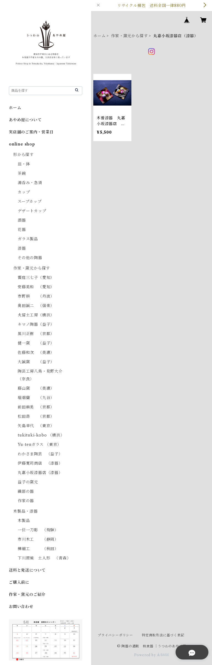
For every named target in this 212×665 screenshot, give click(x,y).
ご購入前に (19, 582)
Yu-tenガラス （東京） (39, 444)
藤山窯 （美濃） (36, 388)
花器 (22, 229)
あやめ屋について (25, 119)
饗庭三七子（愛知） (36, 277)
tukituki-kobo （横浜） (41, 435)
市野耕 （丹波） (36, 296)
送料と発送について (27, 570)
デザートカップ (32, 210)
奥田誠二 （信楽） (36, 305)
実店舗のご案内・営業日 (31, 132)
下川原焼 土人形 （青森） (44, 558)
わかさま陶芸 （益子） (40, 453)
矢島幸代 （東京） (36, 425)
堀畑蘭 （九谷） (36, 397)
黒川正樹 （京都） (36, 333)
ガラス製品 (28, 238)
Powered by (151, 655)
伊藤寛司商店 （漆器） (40, 463)
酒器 (22, 220)
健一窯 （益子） (36, 343)
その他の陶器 (30, 257)
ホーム (99, 35)
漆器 (22, 248)
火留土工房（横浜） (36, 315)
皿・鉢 (24, 163)
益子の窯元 (28, 482)
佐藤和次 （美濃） (36, 352)
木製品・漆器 (25, 511)
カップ (24, 192)
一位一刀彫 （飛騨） (38, 529)
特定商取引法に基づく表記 (163, 635)
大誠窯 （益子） (36, 361)
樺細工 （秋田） (38, 548)
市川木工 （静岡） (38, 539)
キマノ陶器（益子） (36, 324)
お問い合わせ (21, 606)
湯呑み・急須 (30, 182)
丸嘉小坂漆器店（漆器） (40, 472)
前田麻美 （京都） (36, 407)
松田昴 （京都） (36, 416)
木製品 (24, 520)
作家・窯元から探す (129, 35)
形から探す (23, 154)
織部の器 (26, 491)
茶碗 (22, 173)
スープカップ (30, 201)
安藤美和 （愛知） (36, 286)
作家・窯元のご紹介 (27, 594)
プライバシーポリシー (115, 635)
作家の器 (26, 500)
